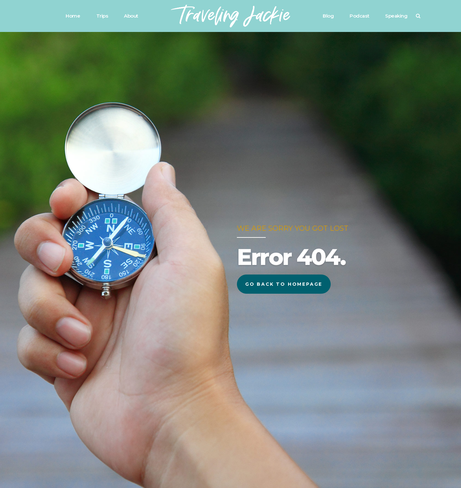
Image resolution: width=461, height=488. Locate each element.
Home (73, 16)
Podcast (359, 16)
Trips (102, 16)
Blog (328, 16)
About (131, 16)
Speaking (396, 16)
